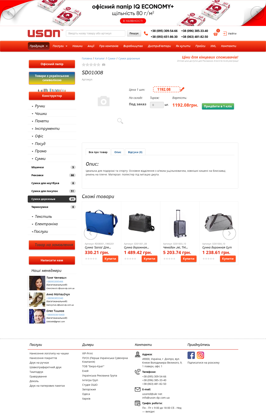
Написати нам (52, 260)
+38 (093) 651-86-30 (164, 37)
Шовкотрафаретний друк (46, 367)
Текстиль (43, 216)
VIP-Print (87, 353)
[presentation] (117, 152)
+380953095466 (54, 281)
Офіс (39, 136)
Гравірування (38, 376)
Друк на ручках (39, 362)
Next (257, 13)
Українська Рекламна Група (99, 375)
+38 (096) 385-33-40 (194, 31)
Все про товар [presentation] (98, 152)
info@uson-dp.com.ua (156, 397)
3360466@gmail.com (55, 321)
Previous (9, 13)
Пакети (42, 121)
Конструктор (52, 96)
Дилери (88, 345)
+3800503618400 (55, 314)
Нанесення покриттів (43, 358)
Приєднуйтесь (198, 345)
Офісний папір (52, 64)
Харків (86, 398)
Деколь (34, 381)
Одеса (86, 394)
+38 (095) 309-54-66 (164, 31)
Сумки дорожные (53, 199)
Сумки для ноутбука (53, 183)
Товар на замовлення (54, 245)
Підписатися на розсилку (203, 362)
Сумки (40, 158)
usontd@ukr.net (152, 394)
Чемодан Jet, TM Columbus (174, 247)
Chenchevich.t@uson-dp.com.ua (60, 288)
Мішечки (53, 167)
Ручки (40, 106)
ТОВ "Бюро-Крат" (93, 366)
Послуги (41, 231)
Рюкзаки (53, 175)
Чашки (41, 113)
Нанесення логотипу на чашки (49, 353)
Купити (110, 259)
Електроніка (46, 224)
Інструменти (47, 128)
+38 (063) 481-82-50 (194, 37)
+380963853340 (54, 298)
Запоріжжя (89, 389)
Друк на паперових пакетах (47, 385)
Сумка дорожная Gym (217, 247)
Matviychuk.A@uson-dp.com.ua (60, 305)
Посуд (40, 143)
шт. (167, 104)
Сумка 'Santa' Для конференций (97, 247)
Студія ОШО (90, 384)
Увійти (232, 33)
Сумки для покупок (53, 191)
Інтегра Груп (90, 380)
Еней (85, 371)
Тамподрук (36, 372)
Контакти (143, 345)
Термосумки (53, 207)
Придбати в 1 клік (218, 106)
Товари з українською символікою (52, 78)
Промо (40, 151)
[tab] (98, 151)
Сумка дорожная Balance (135, 247)
